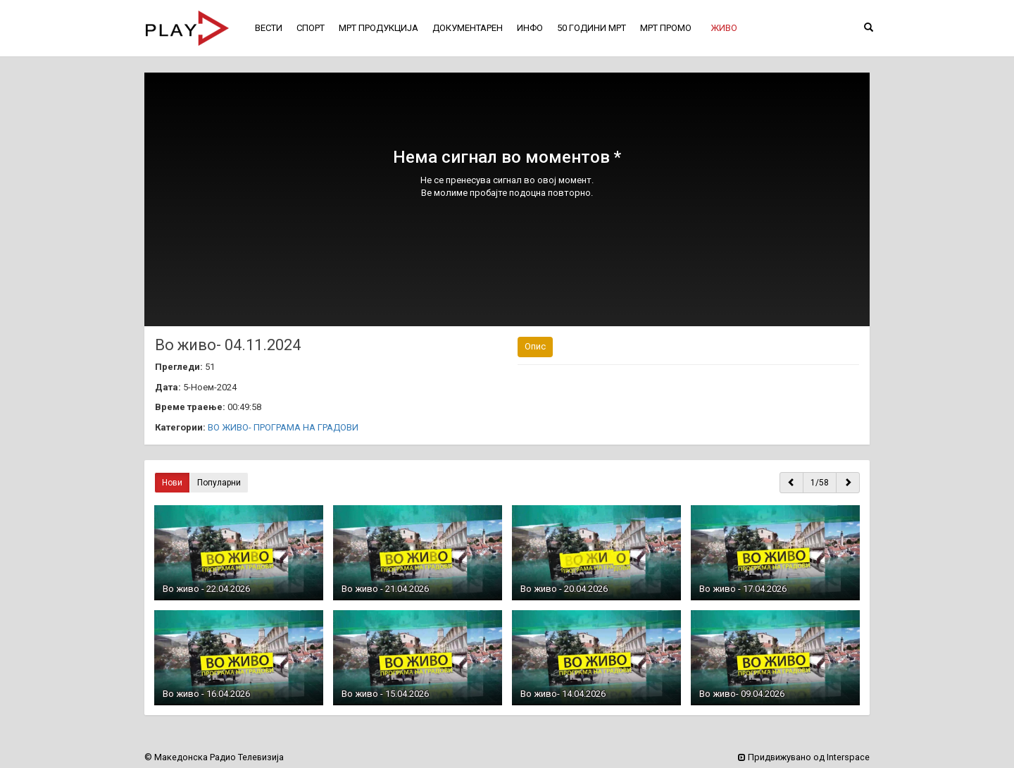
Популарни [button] (219, 483)
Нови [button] (172, 483)
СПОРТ (310, 28)
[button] (724, 28)
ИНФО (530, 28)
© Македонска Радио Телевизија (214, 757)
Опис (535, 346)
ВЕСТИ (268, 28)
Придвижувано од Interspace (804, 757)
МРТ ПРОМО (665, 28)
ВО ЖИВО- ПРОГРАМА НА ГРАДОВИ (283, 427)
